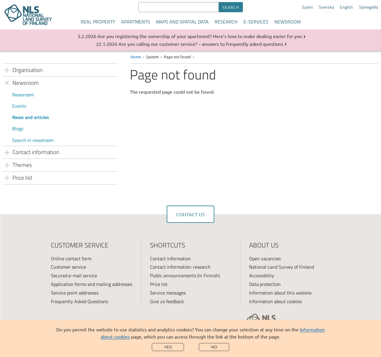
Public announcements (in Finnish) (185, 275)
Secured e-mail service (74, 275)
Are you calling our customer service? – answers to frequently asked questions (200, 44)
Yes (168, 347)
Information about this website (280, 292)
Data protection (265, 284)
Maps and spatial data (182, 21)
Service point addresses (75, 292)
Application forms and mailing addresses (91, 284)
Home (136, 56)
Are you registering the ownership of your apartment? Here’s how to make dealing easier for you (199, 36)
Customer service (68, 266)
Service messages (168, 292)
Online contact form (71, 258)
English (346, 7)
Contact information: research (180, 266)
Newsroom (287, 21)
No (214, 347)
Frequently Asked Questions (79, 301)
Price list (159, 284)
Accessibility (261, 275)
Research (226, 21)
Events (19, 105)
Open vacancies (265, 258)
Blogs (17, 128)
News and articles (30, 117)
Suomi (307, 7)
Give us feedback (167, 301)
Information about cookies (275, 301)
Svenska (326, 7)
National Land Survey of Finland (281, 266)
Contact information (170, 258)
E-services (255, 21)
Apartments (135, 21)
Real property (98, 21)
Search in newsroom (33, 140)
